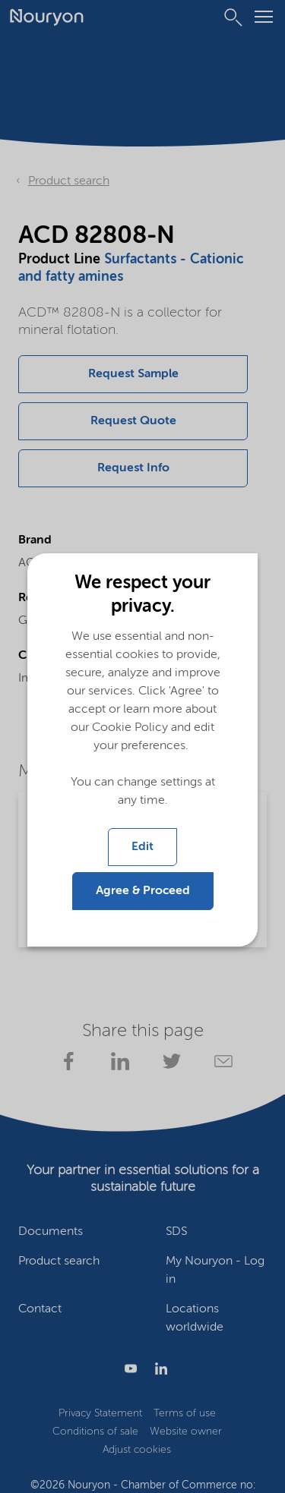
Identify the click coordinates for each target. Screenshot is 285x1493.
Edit (142, 847)
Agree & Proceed (143, 891)
